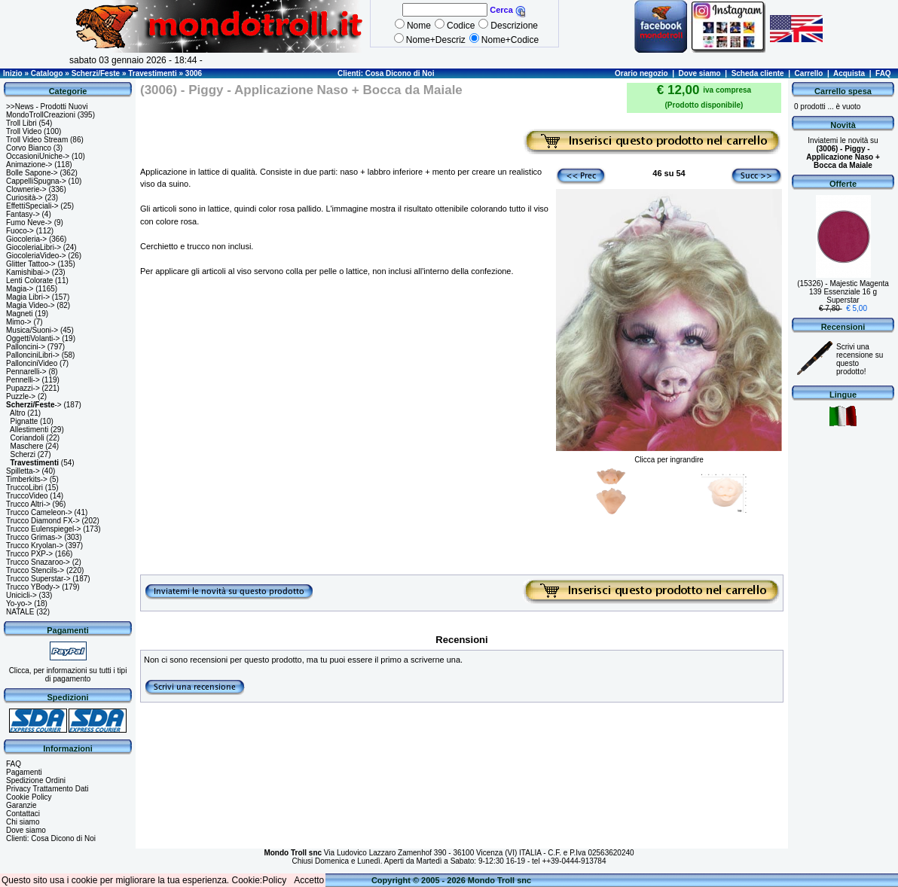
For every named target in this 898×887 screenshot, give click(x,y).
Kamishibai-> (28, 272)
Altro (18, 413)
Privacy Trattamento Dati (47, 789)
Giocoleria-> (26, 239)
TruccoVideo (27, 496)
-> (34, 405)
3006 (193, 73)
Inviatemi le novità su (843, 152)
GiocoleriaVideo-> (36, 255)
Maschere (27, 446)
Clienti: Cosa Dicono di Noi (386, 73)
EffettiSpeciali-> (32, 206)
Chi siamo (22, 822)
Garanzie (21, 805)
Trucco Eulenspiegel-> (43, 529)
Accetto (309, 880)
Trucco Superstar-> (38, 579)
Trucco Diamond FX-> (43, 521)
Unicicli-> (21, 595)
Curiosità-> (24, 198)
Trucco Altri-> (28, 504)
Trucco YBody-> (33, 587)
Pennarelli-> (26, 371)
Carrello (809, 73)
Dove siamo (700, 73)
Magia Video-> (30, 305)
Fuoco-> (20, 231)
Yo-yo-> (19, 603)
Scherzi (23, 454)
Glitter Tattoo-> (31, 264)
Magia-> (19, 289)
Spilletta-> (23, 471)
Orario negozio (641, 73)
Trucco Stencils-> (35, 570)
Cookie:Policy (259, 880)
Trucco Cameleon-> (39, 512)
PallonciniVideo (31, 363)
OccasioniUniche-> (37, 156)
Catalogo (47, 73)
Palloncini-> (25, 347)
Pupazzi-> (23, 388)
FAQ (883, 73)
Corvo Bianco (28, 148)
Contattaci (23, 813)
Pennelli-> (23, 380)
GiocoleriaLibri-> (33, 247)
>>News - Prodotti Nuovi (46, 106)
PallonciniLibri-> (33, 355)
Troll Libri (21, 123)
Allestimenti (29, 429)
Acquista (849, 73)
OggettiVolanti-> (33, 338)
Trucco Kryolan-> (34, 545)
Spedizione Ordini (36, 780)
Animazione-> (29, 164)
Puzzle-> (20, 396)
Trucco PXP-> (29, 554)
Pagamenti (24, 772)
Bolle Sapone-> (32, 173)
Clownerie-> (26, 189)
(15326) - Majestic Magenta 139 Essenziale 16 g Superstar (843, 291)
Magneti (19, 313)
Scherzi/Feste (96, 73)
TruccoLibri (24, 487)
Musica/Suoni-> (32, 330)
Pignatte (24, 421)
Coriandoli (27, 438)
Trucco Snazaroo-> (38, 562)
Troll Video (23, 131)
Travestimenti (152, 73)
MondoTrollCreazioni (40, 115)
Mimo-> (19, 322)
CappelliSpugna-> (36, 181)
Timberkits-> (26, 479)
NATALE (20, 612)
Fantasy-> (23, 214)
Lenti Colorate (29, 280)
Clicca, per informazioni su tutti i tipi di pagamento (68, 674)
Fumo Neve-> (29, 222)
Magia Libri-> (28, 297)
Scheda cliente (758, 73)
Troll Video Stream (37, 140)
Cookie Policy (29, 797)
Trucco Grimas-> (34, 537)
